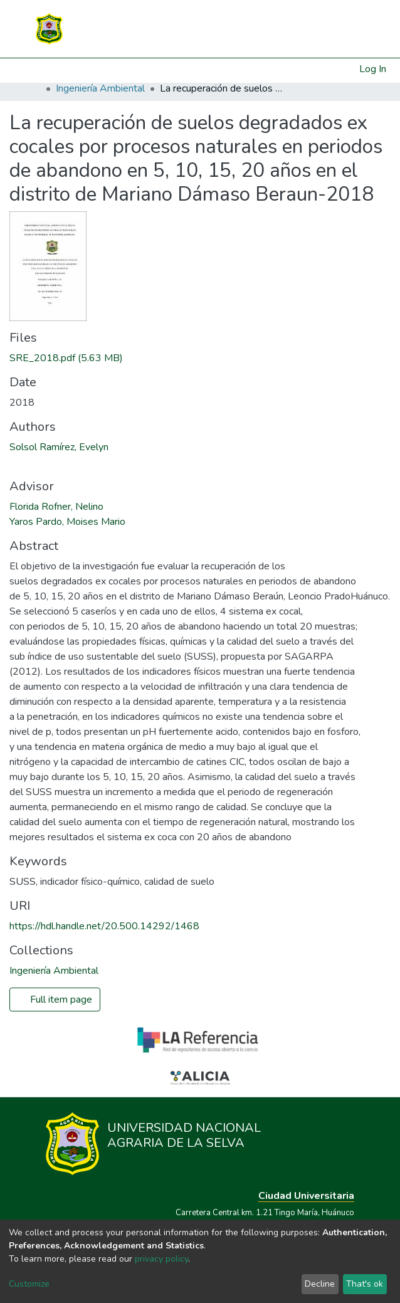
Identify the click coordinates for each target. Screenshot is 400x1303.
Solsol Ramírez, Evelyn (58, 447)
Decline (320, 1284)
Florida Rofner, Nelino (56, 507)
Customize (29, 1284)
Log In (373, 69)
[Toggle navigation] (351, 28)
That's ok (364, 1284)
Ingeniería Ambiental (100, 88)
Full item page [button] (55, 999)
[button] (350, 68)
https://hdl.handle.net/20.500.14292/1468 (104, 926)
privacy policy (161, 1259)
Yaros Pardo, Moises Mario (67, 522)
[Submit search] (334, 68)
